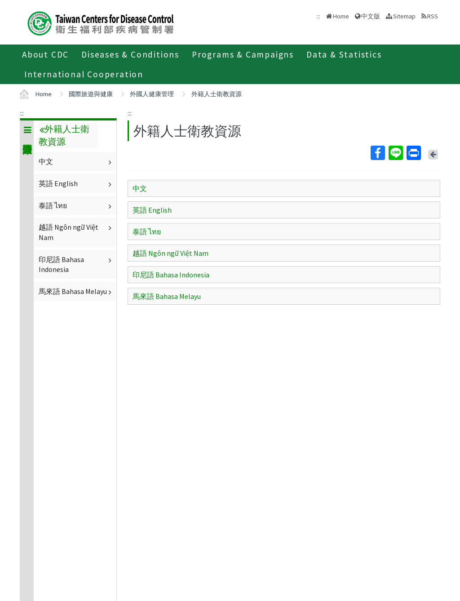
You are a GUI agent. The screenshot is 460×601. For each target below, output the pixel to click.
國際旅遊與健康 (91, 94)
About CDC (45, 54)
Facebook (377, 153)
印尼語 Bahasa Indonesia (76, 264)
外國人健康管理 (152, 94)
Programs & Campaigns (243, 54)
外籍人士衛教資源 (216, 94)
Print (413, 153)
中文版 (370, 16)
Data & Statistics (344, 54)
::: (22, 112)
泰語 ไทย (76, 205)
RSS (432, 16)
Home (341, 16)
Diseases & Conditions (130, 54)
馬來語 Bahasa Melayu (76, 291)
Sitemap (404, 16)
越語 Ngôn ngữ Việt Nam (76, 232)
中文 (76, 161)
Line (395, 153)
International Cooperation (83, 74)
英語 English (76, 183)
